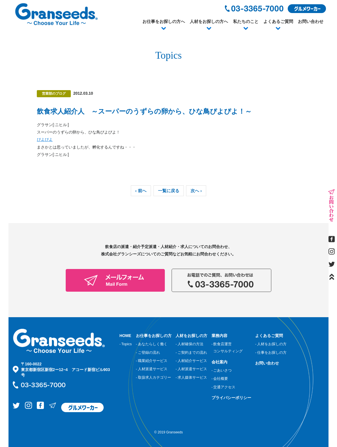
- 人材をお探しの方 (271, 344)
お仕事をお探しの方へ (163, 21)
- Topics (126, 344)
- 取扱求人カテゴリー (153, 377)
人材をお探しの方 (191, 335)
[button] (164, 28)
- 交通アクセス (224, 387)
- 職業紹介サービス (151, 361)
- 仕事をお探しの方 (271, 352)
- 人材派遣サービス (151, 369)
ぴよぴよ (45, 139)
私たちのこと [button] (246, 21)
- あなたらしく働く (151, 344)
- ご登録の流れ (148, 352)
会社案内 (219, 362)
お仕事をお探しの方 (154, 335)
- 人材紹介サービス (191, 361)
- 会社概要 (220, 378)
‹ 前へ (140, 190)
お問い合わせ (310, 21)
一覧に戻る (168, 190)
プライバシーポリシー (231, 397)
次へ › (196, 190)
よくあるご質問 (278, 21)
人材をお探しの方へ (209, 21)
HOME (125, 335)
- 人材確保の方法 (189, 344)
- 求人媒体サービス (191, 377)
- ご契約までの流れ (191, 352)
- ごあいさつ (222, 370)
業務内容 (219, 335)
